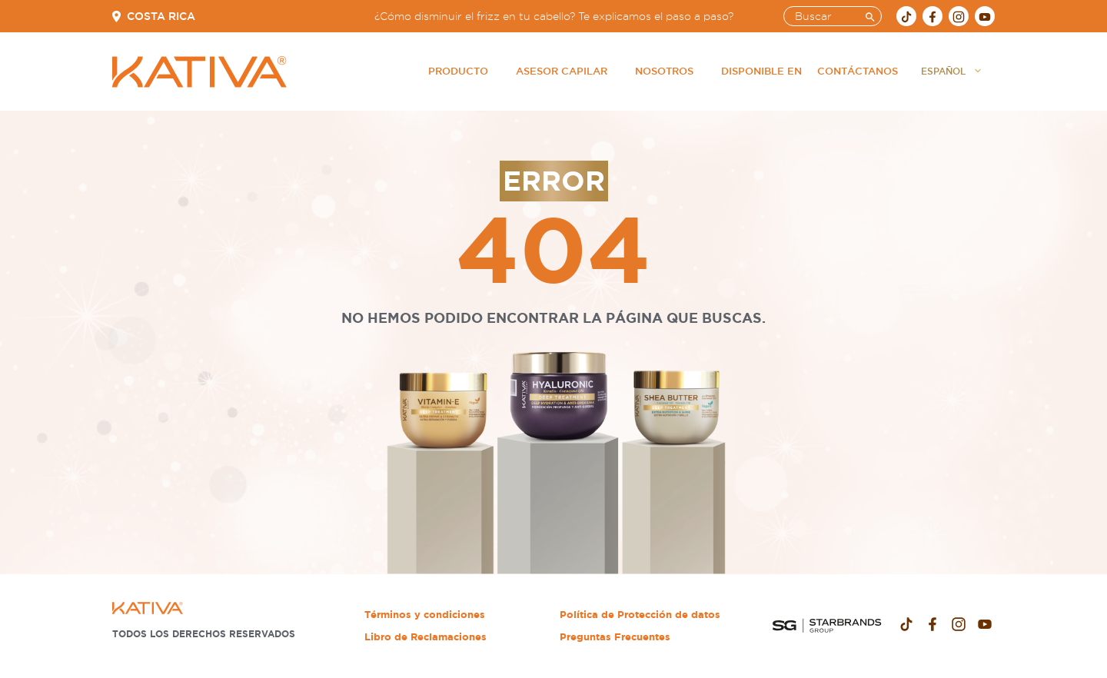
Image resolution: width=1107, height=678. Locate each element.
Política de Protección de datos (640, 614)
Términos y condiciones (424, 614)
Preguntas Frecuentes (615, 637)
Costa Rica (161, 16)
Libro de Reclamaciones (425, 637)
